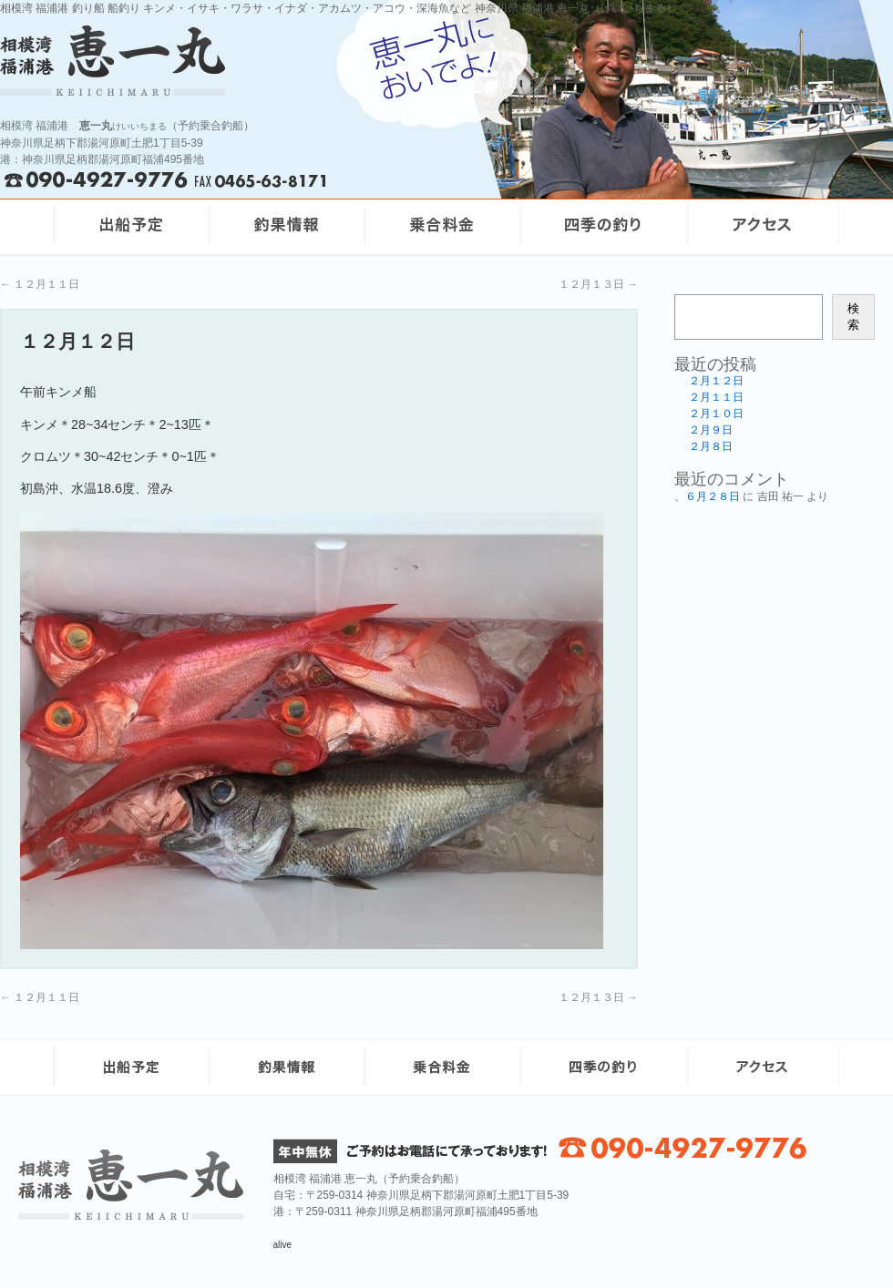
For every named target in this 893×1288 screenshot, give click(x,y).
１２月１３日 (598, 284)
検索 (853, 317)
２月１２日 (716, 380)
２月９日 (711, 430)
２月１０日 (716, 413)
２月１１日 (716, 397)
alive (283, 1245)
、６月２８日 (707, 496)
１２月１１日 (39, 284)
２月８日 (711, 446)
